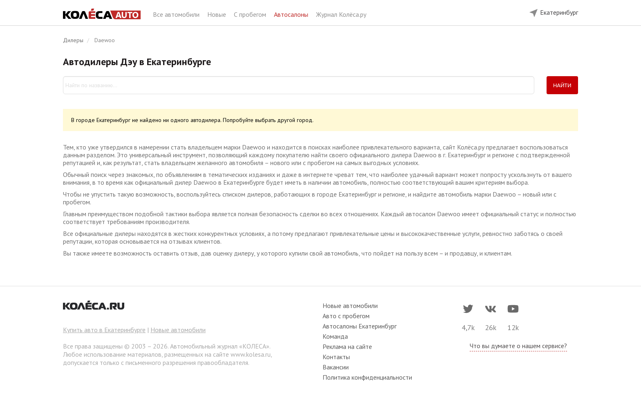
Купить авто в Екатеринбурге (104, 330)
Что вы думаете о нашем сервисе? (518, 346)
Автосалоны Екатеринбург (360, 326)
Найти (562, 85)
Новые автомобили (178, 330)
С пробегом (251, 14)
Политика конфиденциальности (367, 377)
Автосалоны (292, 14)
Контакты (336, 357)
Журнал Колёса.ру (341, 14)
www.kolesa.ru (251, 354)
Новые (217, 14)
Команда (335, 336)
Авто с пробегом (346, 316)
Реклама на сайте (347, 346)
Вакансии (336, 367)
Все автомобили (177, 14)
